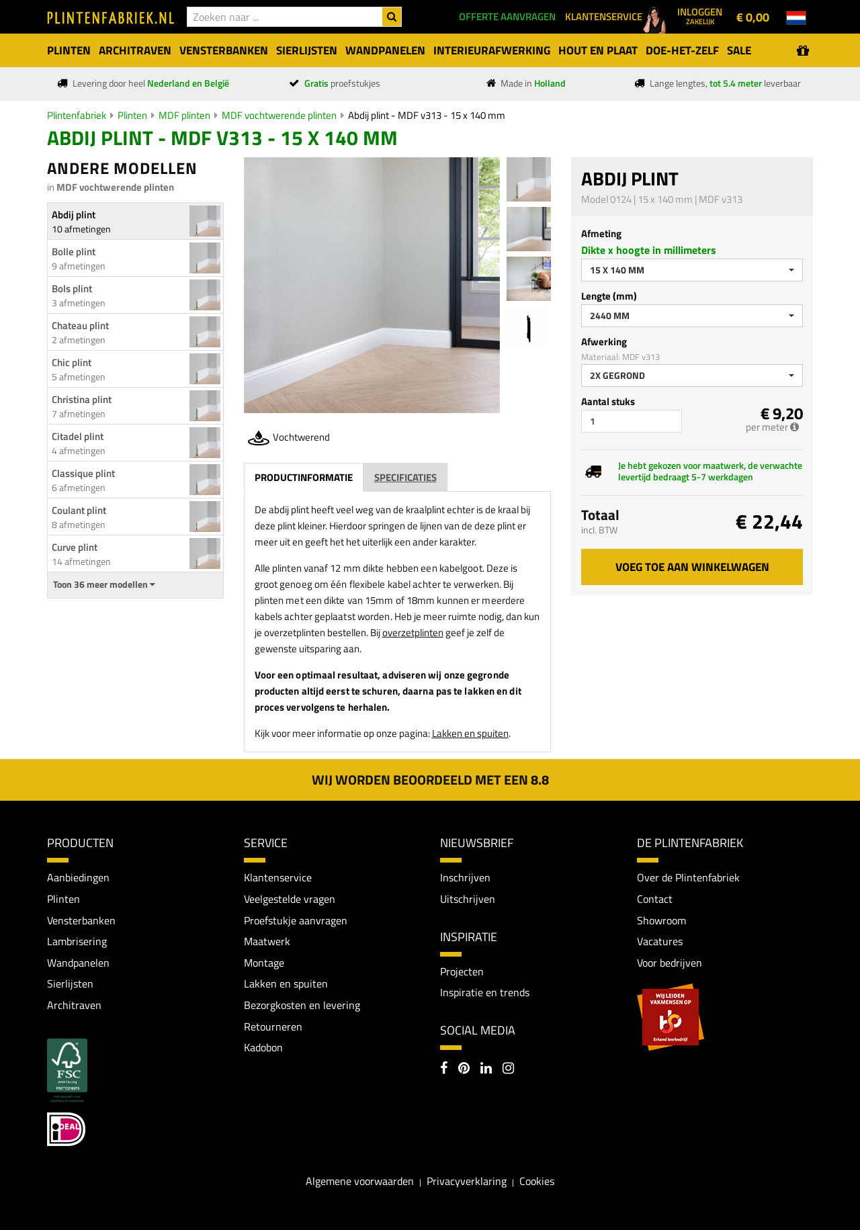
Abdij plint (73, 214)
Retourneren (273, 1026)
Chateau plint (80, 325)
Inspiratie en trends (484, 992)
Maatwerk (267, 941)
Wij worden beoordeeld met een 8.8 (430, 779)
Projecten (462, 971)
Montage (264, 963)
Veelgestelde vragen (289, 899)
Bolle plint (73, 251)
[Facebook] (443, 1069)
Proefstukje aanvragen (295, 920)
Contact (655, 899)
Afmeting (601, 233)
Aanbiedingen (78, 877)
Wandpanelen (78, 963)
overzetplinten (412, 632)
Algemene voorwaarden (360, 1181)
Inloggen (699, 15)
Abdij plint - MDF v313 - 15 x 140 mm (426, 115)
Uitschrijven (467, 899)
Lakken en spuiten (470, 733)
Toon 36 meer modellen (104, 584)
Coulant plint (79, 510)
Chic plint (71, 362)
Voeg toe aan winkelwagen (692, 567)
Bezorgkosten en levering (302, 1005)
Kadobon (263, 1047)
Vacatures (660, 941)
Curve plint (74, 547)
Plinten (132, 115)
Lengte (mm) (609, 296)
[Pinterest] (464, 1069)
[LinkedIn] (486, 1069)
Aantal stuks (608, 401)
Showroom (661, 920)
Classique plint (83, 473)
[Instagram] (508, 1069)
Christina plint (82, 399)
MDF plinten (184, 115)
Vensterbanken (81, 920)
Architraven (74, 1005)
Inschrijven (465, 877)
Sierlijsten (70, 983)
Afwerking (604, 341)
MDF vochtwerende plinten (279, 115)
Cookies (536, 1181)
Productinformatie (304, 477)
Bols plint (72, 288)
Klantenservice (278, 877)
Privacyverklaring (467, 1181)
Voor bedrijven (669, 963)
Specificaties (405, 477)
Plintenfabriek (76, 115)
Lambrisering (77, 941)
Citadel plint (77, 436)
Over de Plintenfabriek (688, 877)
